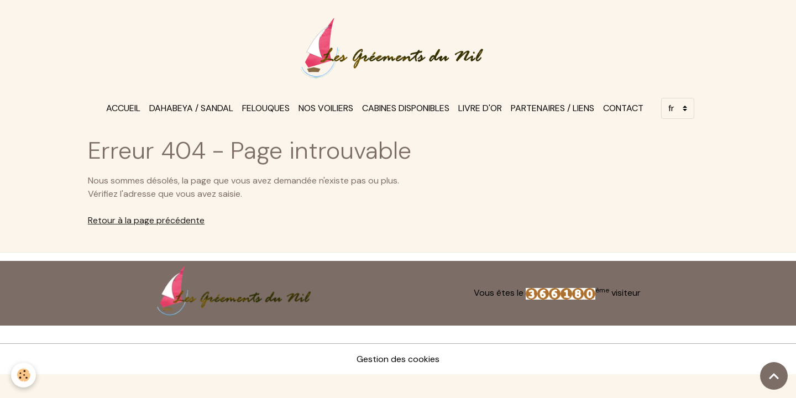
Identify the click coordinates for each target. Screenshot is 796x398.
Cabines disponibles (405, 108)
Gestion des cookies (398, 359)
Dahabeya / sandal (191, 108)
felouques (266, 108)
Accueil (123, 108)
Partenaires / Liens (552, 108)
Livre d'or (480, 108)
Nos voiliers (325, 108)
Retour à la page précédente (146, 220)
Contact (623, 108)
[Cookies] (23, 375)
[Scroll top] (774, 376)
